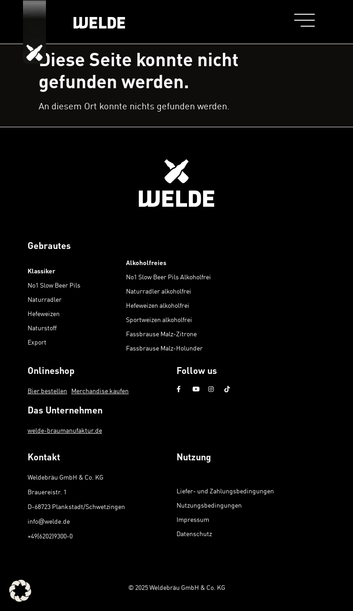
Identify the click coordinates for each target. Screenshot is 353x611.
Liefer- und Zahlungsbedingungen (225, 491)
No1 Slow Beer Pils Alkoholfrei (168, 277)
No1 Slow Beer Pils (54, 285)
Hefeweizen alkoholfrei (157, 305)
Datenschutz (194, 533)
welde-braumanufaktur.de (65, 430)
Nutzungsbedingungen (209, 505)
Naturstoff (42, 328)
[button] (20, 591)
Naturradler (45, 299)
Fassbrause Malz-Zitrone (161, 334)
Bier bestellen (47, 391)
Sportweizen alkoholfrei (159, 319)
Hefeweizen (44, 313)
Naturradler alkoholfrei (158, 291)
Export (37, 342)
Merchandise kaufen (100, 391)
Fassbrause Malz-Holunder (164, 348)
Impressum (192, 519)
